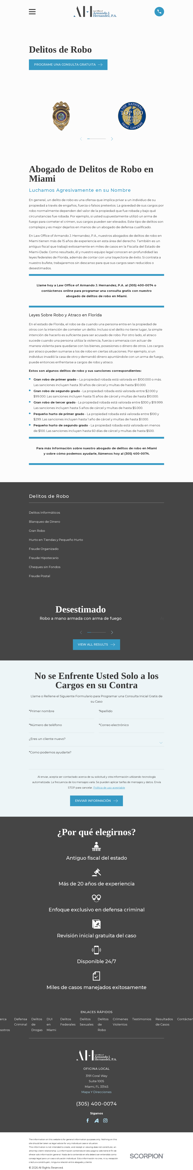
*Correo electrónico (114, 725)
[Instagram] (105, 1120)
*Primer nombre (41, 711)
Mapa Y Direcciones (96, 1092)
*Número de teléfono (45, 725)
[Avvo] (96, 1120)
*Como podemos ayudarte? (50, 752)
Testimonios (141, 1019)
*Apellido (105, 711)
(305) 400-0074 (96, 1104)
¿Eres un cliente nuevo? (47, 738)
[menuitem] (96, 512)
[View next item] (113, 139)
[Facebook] (88, 1120)
